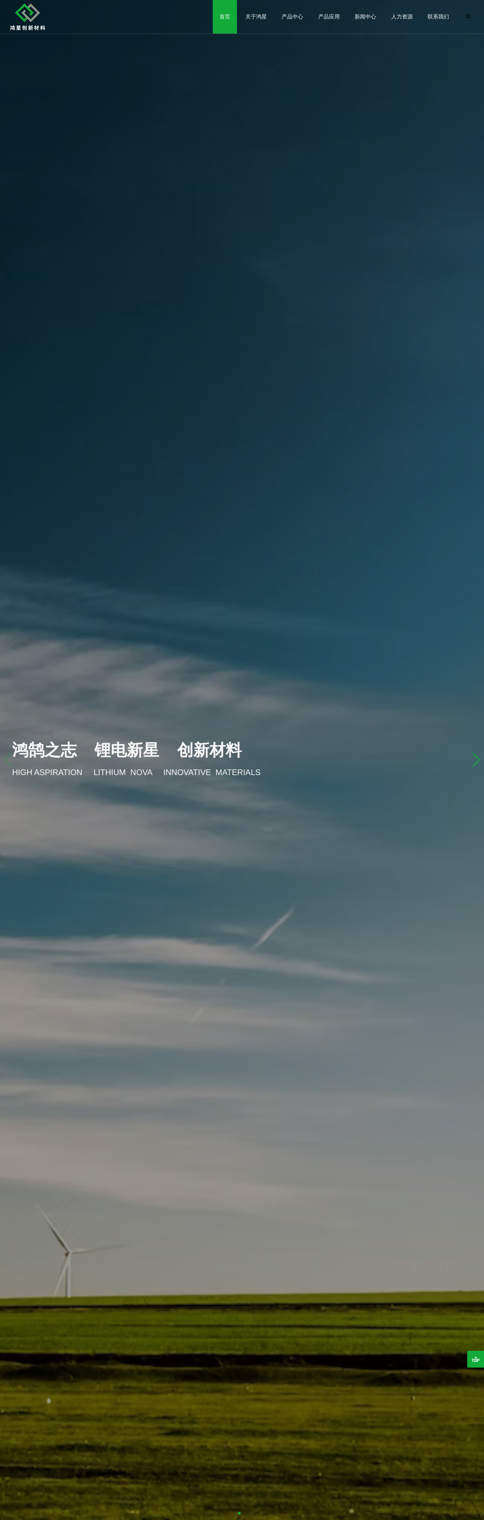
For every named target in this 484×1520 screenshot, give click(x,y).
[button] (476, 760)
